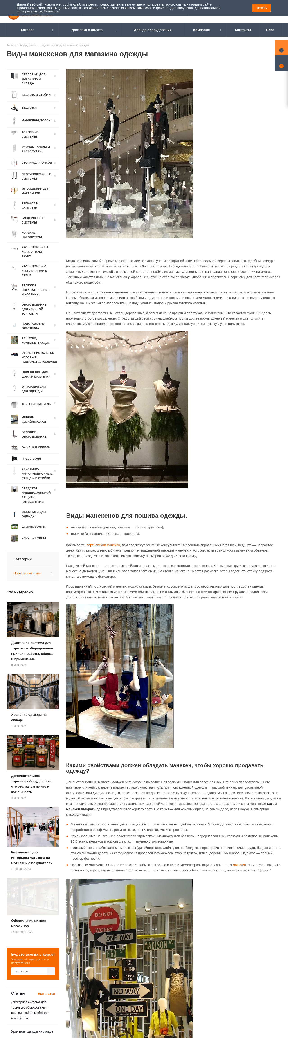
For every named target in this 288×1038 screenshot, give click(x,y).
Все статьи (46, 843)
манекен (239, 865)
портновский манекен (103, 545)
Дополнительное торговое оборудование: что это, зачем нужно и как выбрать (32, 900)
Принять (261, 7)
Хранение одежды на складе (32, 881)
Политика (51, 11)
